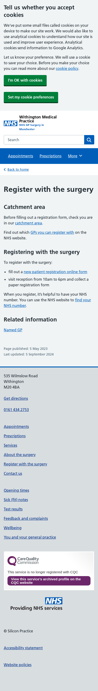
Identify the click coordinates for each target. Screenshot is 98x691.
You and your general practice (30, 537)
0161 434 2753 (16, 409)
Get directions (16, 398)
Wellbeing (13, 527)
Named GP (13, 330)
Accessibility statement (23, 648)
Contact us (13, 473)
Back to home (18, 169)
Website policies (17, 664)
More (75, 156)
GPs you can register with (52, 232)
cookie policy (67, 68)
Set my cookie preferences (31, 97)
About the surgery (20, 454)
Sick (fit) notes (16, 499)
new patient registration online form (55, 271)
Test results (13, 509)
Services (10, 445)
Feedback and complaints (26, 518)
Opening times (16, 490)
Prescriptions (50, 156)
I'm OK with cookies (25, 80)
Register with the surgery (25, 464)
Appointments (20, 156)
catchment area (28, 223)
